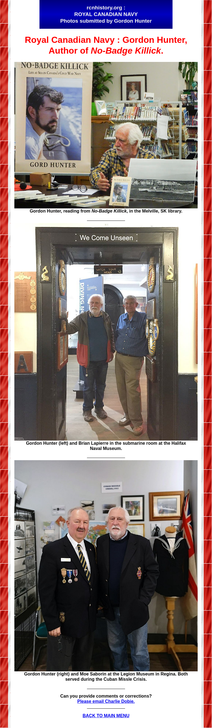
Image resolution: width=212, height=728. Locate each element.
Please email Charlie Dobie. (106, 701)
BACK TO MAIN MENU (106, 715)
